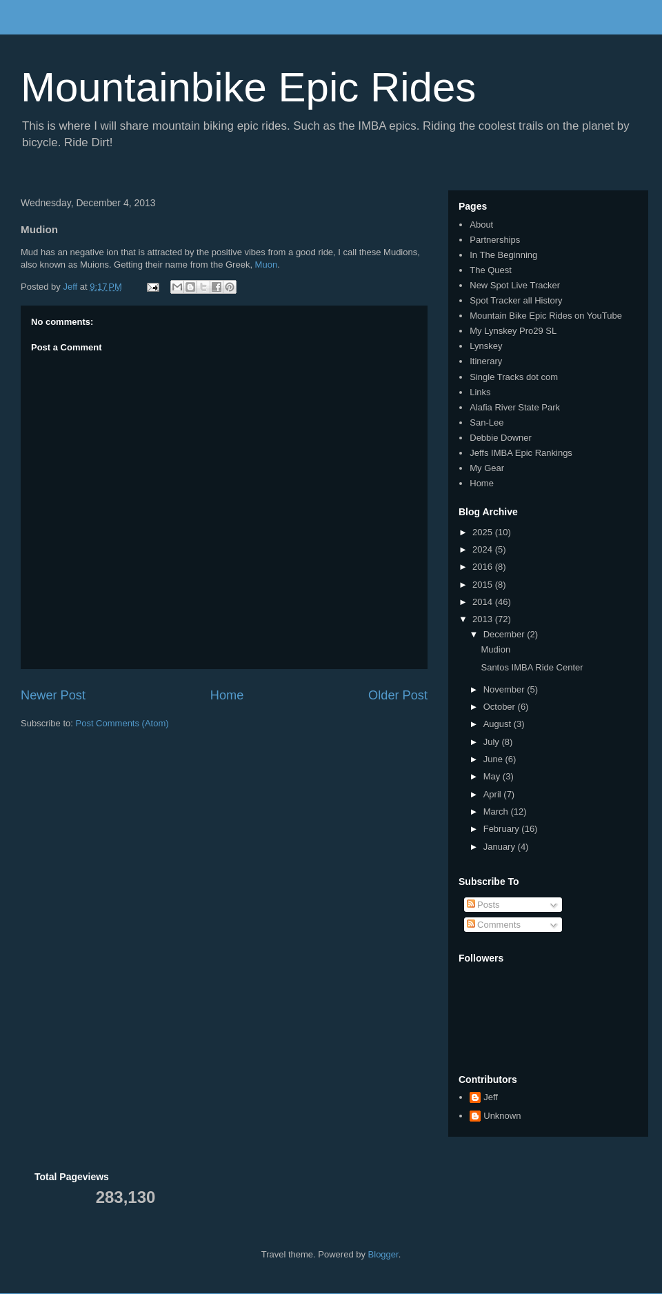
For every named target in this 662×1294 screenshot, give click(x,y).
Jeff (490, 1097)
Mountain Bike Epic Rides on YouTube (546, 315)
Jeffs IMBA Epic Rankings (521, 453)
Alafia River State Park (515, 407)
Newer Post (53, 695)
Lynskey (486, 346)
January (500, 847)
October (500, 706)
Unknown (502, 1116)
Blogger (383, 1254)
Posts (483, 904)
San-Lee (486, 422)
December (505, 634)
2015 (483, 584)
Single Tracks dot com (514, 377)
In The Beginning (503, 255)
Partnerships (495, 240)
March (497, 811)
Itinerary (486, 361)
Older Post (398, 695)
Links (480, 392)
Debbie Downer (501, 437)
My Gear (487, 468)
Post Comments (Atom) (122, 723)
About (481, 224)
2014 (483, 602)
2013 (483, 619)
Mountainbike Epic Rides (248, 87)
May (493, 776)
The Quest (491, 270)
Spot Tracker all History (516, 300)
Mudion (495, 649)
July (492, 742)
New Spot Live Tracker (515, 285)
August (498, 724)
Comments (494, 924)
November (505, 689)
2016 (483, 566)
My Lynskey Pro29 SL (513, 331)
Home (227, 695)
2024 (483, 549)
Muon (266, 264)
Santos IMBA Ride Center (532, 667)
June (494, 759)
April (493, 794)
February (502, 829)
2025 (483, 532)
